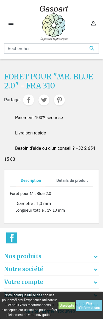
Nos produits (22, 256)
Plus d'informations (89, 305)
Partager (28, 99)
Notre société (23, 269)
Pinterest (59, 99)
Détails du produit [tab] (72, 180)
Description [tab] (31, 180)
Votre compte (23, 281)
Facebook (11, 237)
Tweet (43, 99)
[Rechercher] (51, 48)
